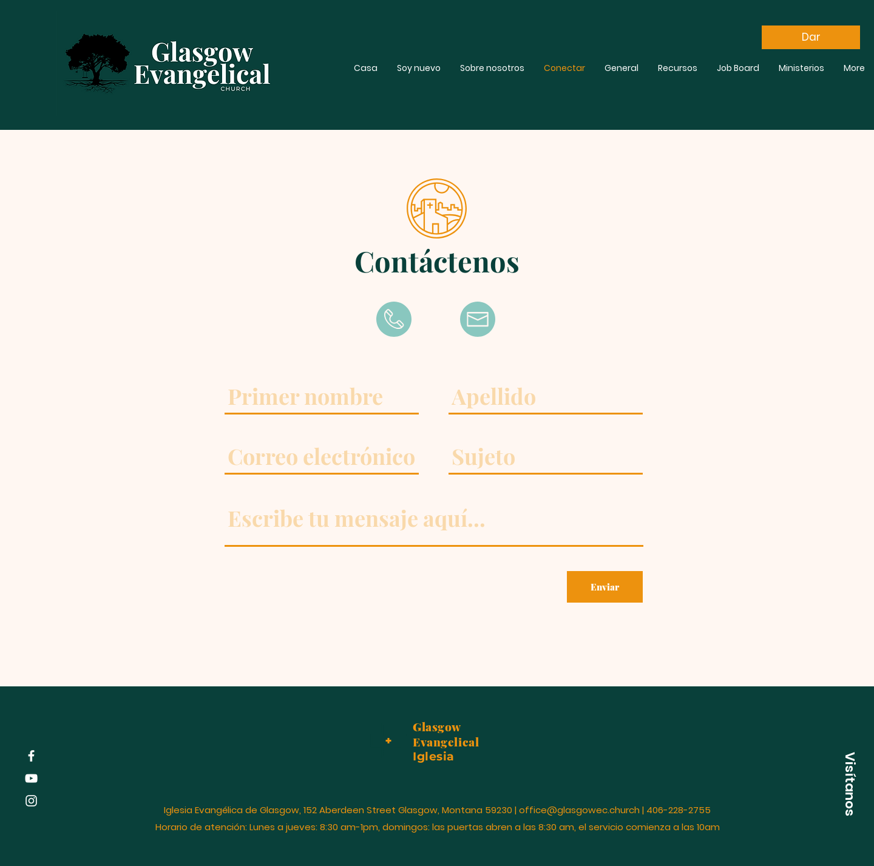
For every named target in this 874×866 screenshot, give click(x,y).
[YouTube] (31, 778)
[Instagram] (31, 800)
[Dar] (811, 37)
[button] (849, 784)
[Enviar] (605, 587)
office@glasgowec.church (579, 809)
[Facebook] (31, 755)
